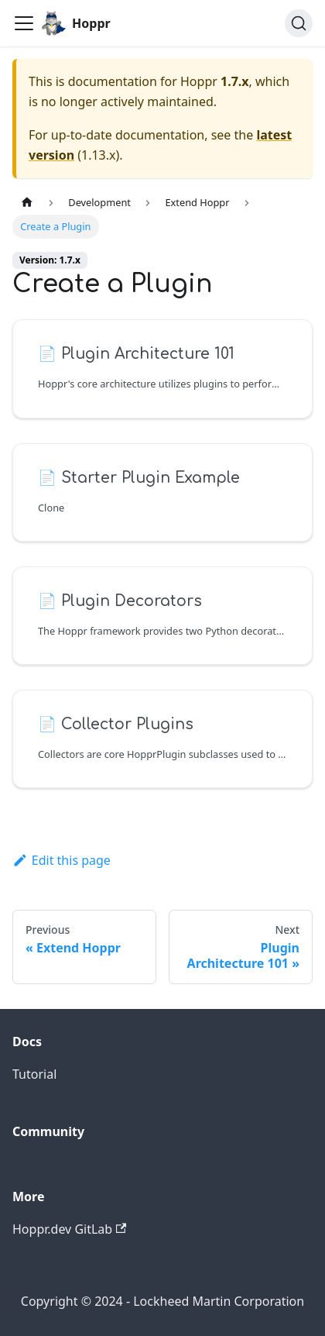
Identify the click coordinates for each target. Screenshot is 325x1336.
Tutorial (34, 1074)
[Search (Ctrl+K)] (299, 23)
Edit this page (61, 860)
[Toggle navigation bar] (24, 23)
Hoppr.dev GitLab (69, 1229)
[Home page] (27, 203)
